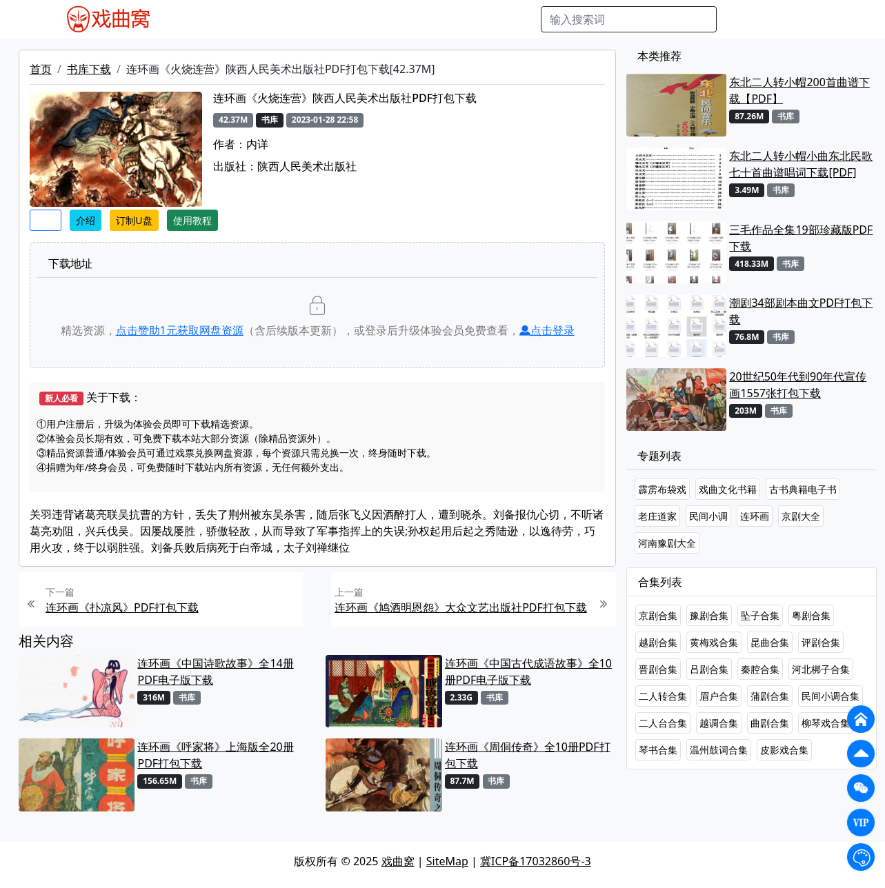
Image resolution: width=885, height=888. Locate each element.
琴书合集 (658, 749)
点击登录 (547, 330)
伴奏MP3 (397, 19)
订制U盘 (134, 220)
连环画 (754, 516)
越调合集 (718, 722)
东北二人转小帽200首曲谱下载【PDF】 (799, 90)
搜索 (739, 19)
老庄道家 (657, 516)
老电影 (295, 19)
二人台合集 (663, 722)
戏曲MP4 (194, 19)
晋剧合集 (658, 669)
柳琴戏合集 (826, 722)
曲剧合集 (769, 722)
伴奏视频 (450, 19)
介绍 (85, 220)
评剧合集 (821, 642)
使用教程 (192, 220)
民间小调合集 (830, 696)
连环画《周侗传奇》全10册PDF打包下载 (527, 755)
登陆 (819, 19)
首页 (41, 69)
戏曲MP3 (248, 19)
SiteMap (447, 861)
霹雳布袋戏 (662, 489)
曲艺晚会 (343, 19)
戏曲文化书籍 (728, 489)
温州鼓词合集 (719, 749)
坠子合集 (760, 615)
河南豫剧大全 (667, 542)
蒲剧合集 (769, 696)
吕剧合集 (709, 669)
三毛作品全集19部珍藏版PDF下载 (801, 238)
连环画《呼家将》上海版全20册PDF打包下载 (215, 755)
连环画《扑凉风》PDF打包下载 (122, 607)
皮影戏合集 (784, 749)
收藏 (45, 220)
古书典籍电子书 (803, 489)
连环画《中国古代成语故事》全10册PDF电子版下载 (528, 671)
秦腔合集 (760, 669)
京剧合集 (658, 615)
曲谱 (523, 19)
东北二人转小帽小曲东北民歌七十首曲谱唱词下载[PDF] (801, 164)
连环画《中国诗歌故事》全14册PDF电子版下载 (215, 671)
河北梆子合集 (821, 669)
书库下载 (89, 69)
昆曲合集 (769, 642)
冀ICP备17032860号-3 (535, 861)
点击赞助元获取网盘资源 (179, 330)
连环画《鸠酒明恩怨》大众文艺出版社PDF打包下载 (461, 607)
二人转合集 (663, 696)
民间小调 (708, 516)
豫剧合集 (709, 615)
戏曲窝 (398, 861)
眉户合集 (718, 696)
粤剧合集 (811, 615)
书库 (492, 19)
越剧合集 (658, 642)
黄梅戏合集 (714, 642)
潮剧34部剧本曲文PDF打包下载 (801, 311)
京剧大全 (801, 516)
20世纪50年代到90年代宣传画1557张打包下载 (797, 385)
